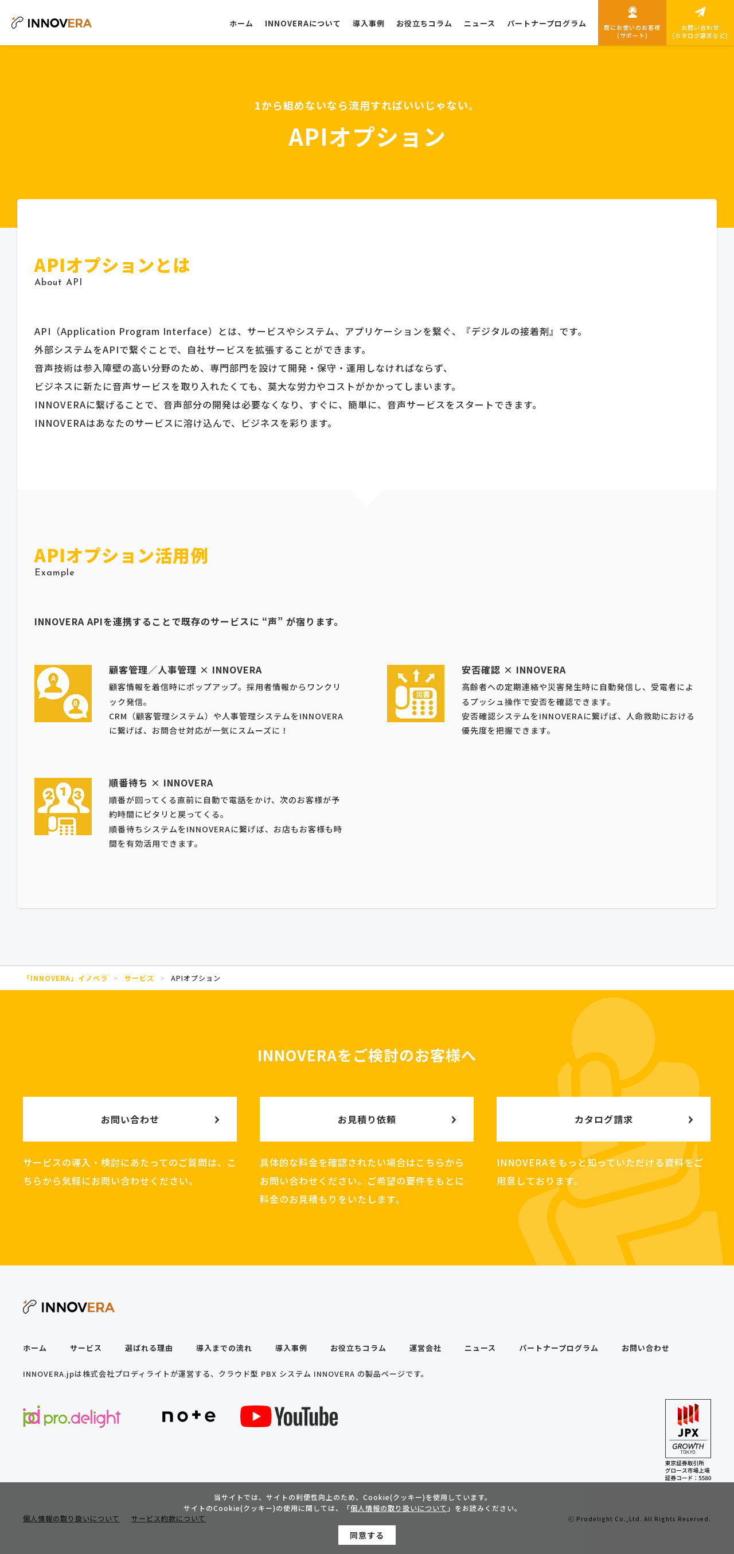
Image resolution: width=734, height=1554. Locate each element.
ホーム (35, 1347)
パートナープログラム (559, 1347)
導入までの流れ (224, 1347)
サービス (86, 1347)
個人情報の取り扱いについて (398, 1513)
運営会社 (425, 1347)
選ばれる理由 (149, 1347)
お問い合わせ (646, 1347)
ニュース (480, 1347)
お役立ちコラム (358, 1347)
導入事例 (291, 1347)
